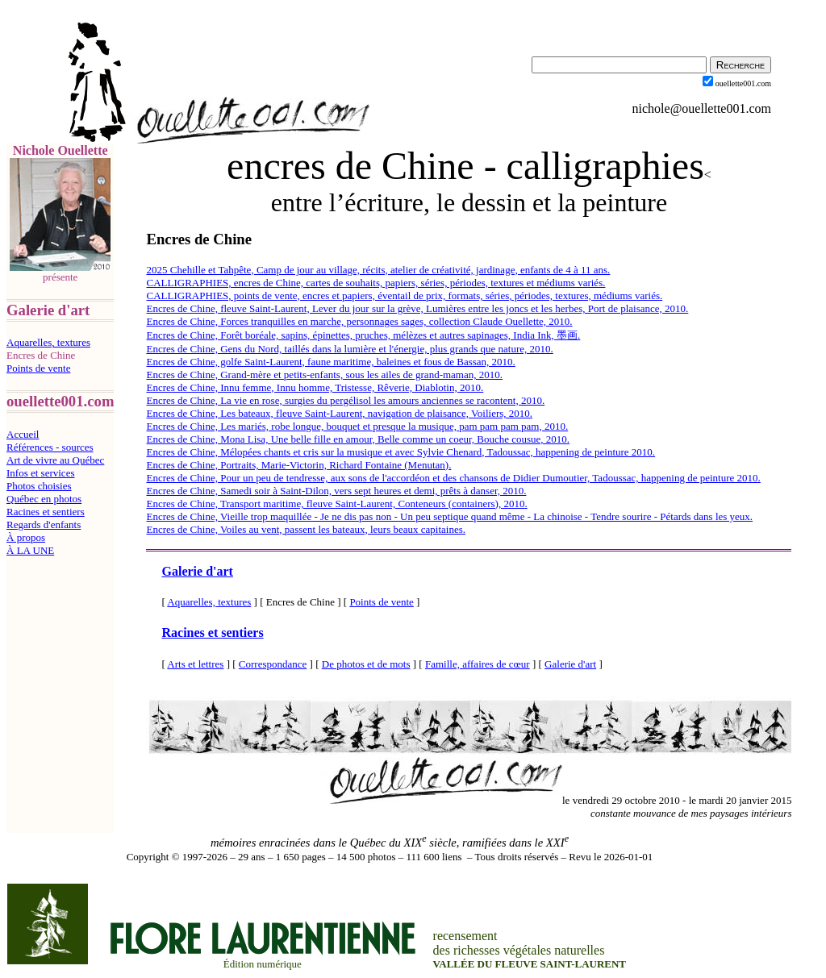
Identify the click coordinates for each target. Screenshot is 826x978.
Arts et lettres (195, 664)
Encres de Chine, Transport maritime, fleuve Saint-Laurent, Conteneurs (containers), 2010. (336, 503)
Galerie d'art (196, 571)
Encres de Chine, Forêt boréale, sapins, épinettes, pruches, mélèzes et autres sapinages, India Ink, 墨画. (363, 335)
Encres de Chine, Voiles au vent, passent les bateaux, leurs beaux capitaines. (305, 529)
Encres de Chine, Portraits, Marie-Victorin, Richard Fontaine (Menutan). (298, 465)
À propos (25, 537)
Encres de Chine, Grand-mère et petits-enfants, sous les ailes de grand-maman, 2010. (324, 374)
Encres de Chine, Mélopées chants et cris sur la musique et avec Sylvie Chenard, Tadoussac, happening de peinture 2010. (400, 452)
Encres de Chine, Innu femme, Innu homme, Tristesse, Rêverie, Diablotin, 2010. (314, 387)
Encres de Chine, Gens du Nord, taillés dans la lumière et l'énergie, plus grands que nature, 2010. (349, 349)
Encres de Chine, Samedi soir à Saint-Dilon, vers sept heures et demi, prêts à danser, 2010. (336, 491)
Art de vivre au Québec (55, 460)
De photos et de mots (366, 664)
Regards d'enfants (43, 524)
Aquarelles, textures (48, 342)
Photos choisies (39, 486)
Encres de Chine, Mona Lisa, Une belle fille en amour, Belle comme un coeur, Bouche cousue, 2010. (357, 439)
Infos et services (40, 473)
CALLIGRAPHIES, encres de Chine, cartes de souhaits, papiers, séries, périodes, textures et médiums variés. (375, 283)
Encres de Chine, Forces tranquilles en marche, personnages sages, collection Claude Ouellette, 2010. (359, 321)
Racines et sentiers (45, 512)
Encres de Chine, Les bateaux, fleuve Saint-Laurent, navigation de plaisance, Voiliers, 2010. (339, 413)
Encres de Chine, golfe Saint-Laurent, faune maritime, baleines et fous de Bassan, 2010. (330, 362)
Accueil (22, 434)
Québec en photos (43, 499)
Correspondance (273, 664)
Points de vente (38, 368)
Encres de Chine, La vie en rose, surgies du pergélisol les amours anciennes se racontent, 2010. (345, 400)
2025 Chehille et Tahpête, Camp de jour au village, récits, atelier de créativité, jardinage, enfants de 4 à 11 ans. (378, 270)
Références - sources (50, 447)
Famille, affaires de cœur (477, 664)
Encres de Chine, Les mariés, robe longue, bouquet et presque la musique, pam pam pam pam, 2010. (357, 426)
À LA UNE (30, 550)
